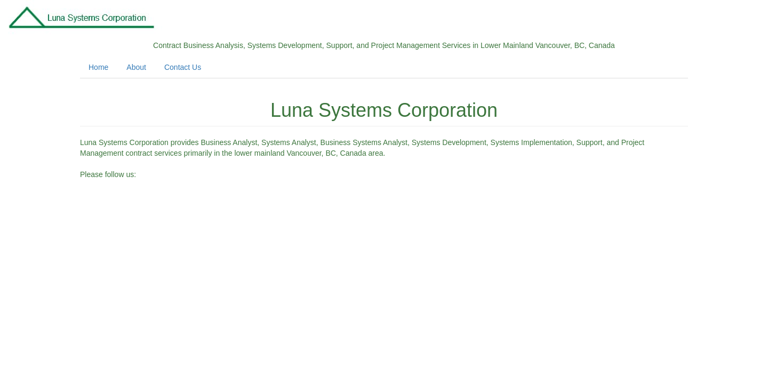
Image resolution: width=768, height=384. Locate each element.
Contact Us (182, 67)
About (136, 67)
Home (98, 67)
